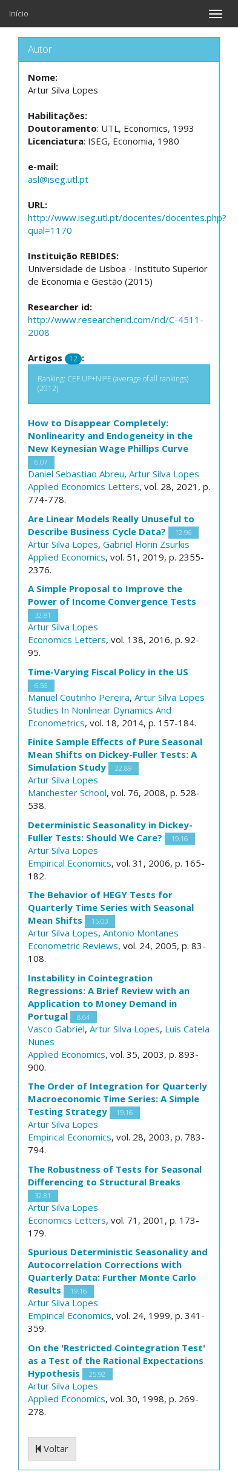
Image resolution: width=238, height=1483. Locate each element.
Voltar (52, 1448)
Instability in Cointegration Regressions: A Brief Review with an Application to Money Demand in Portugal (109, 997)
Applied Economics (66, 557)
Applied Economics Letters (83, 486)
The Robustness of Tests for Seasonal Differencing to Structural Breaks (115, 1175)
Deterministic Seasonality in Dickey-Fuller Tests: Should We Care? (110, 831)
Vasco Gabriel (56, 1029)
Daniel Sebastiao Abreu (76, 474)
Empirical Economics (69, 863)
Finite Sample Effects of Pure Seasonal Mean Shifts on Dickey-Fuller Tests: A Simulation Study (115, 754)
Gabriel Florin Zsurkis (146, 544)
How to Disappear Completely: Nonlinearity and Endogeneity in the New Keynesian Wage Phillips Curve (110, 435)
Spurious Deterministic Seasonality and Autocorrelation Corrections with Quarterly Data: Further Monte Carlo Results (118, 1271)
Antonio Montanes (141, 933)
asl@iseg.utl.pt (58, 179)
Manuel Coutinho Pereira (79, 697)
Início (18, 13)
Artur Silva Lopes (164, 474)
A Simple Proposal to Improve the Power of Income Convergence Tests (112, 594)
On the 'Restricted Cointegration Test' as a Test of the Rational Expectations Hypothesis (116, 1360)
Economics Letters (67, 639)
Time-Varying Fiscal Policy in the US (108, 672)
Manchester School (67, 792)
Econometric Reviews (73, 945)
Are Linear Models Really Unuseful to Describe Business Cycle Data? (111, 525)
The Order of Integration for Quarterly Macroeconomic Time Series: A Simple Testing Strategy (117, 1098)
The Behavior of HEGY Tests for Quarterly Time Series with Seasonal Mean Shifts (111, 907)
